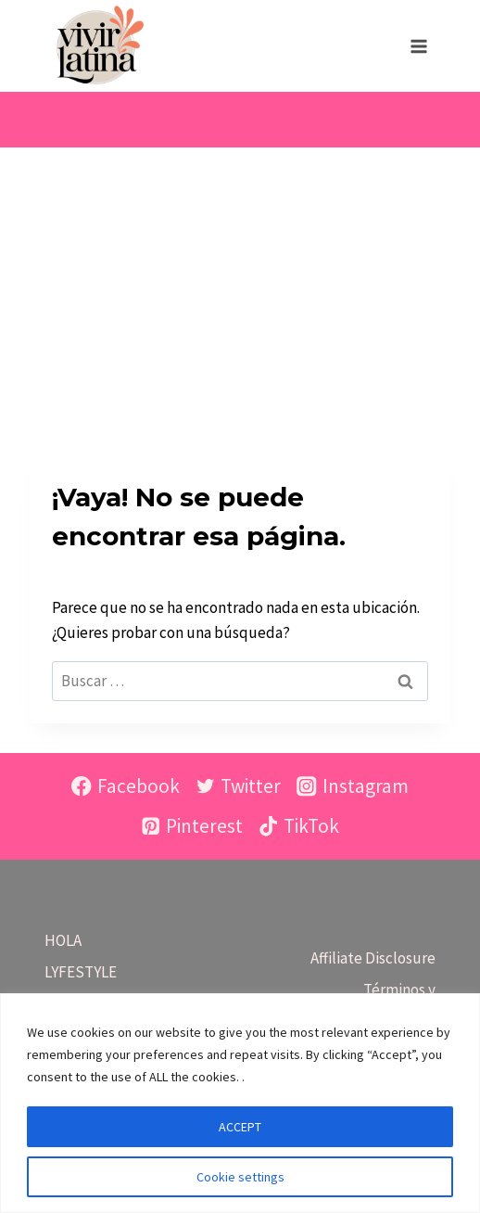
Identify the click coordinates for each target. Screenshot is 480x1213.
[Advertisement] (240, 286)
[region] (240, 1103)
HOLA (63, 940)
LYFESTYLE (80, 972)
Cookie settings (240, 1176)
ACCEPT (240, 1126)
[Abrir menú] (418, 46)
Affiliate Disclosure (373, 958)
